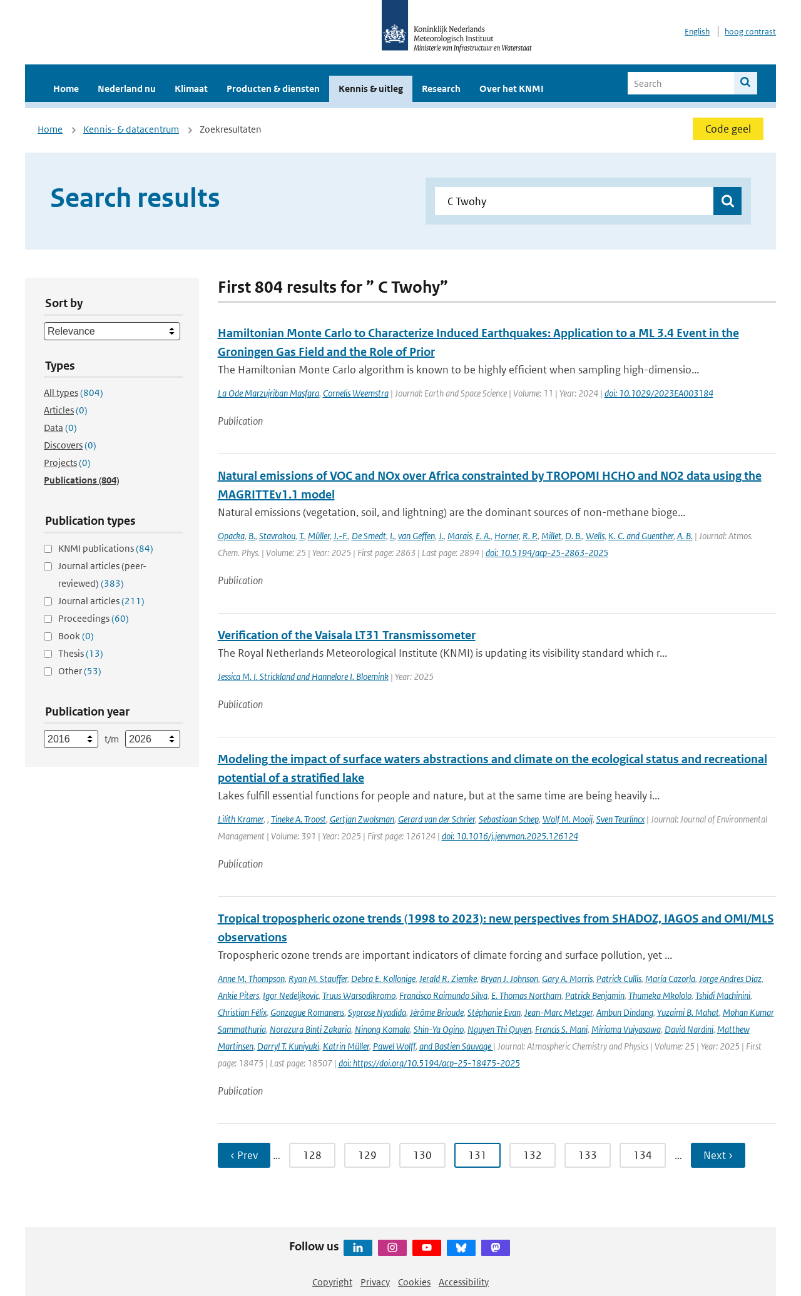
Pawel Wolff (394, 1046)
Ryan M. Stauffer (317, 979)
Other (79, 671)
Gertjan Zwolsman (362, 819)
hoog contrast (750, 31)
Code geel (728, 129)
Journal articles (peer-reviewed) (102, 574)
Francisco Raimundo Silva (443, 995)
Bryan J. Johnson (509, 979)
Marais (459, 536)
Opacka (231, 536)
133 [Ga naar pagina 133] (587, 1155)
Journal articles (101, 601)
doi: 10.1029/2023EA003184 (659, 393)
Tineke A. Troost (298, 819)
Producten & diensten (273, 88)
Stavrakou (277, 536)
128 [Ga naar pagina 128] (312, 1155)
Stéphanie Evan (494, 1012)
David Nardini (689, 1029)
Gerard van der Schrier (436, 819)
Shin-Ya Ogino (439, 1029)
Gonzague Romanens (307, 1012)
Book (76, 636)
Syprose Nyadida (377, 1012)
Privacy (375, 1282)
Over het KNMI (511, 88)
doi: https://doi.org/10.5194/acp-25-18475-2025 (429, 1063)
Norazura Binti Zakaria (310, 1029)
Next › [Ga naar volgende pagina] (718, 1155)
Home (66, 88)
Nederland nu (127, 88)
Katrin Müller (346, 1046)
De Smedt (369, 536)
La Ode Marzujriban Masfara (268, 393)
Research (441, 88)
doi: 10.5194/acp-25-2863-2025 (547, 553)
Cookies (414, 1282)
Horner (506, 536)
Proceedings (93, 618)
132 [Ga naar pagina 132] (532, 1155)
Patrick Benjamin (595, 995)
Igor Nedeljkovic (291, 995)
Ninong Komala (382, 1029)
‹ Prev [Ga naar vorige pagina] (244, 1155)
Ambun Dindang (624, 1012)
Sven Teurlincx (620, 819)
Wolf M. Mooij (568, 819)
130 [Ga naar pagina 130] (422, 1155)
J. (441, 536)
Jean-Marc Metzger (558, 1012)
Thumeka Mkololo (659, 995)
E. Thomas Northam (526, 995)
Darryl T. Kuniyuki (288, 1046)
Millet (551, 536)
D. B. (573, 536)
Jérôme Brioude (437, 1012)
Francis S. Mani (561, 1029)
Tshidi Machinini (722, 995)
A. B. (685, 536)
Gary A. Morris (567, 979)
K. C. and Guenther (640, 536)
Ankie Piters (238, 995)
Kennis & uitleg (371, 88)
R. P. (530, 536)
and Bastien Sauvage (456, 1046)
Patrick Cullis (618, 979)
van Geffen (416, 536)
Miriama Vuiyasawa (626, 1029)
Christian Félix (242, 1012)
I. (392, 536)
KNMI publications (105, 548)
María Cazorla (670, 979)
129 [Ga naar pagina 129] (367, 1155)
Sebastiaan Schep (509, 819)
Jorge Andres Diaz (730, 979)
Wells (595, 536)
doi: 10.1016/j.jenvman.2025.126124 (510, 836)
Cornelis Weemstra (356, 393)
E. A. (483, 536)
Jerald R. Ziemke (448, 979)
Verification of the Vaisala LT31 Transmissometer (347, 635)
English (697, 31)
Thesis (80, 653)
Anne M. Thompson (251, 979)
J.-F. (341, 536)
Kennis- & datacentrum (131, 129)
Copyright (332, 1282)
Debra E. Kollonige (383, 979)
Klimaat (191, 88)
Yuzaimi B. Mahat (688, 1012)
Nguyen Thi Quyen (499, 1029)
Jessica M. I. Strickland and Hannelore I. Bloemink (303, 676)
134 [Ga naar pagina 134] (642, 1155)
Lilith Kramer (240, 819)
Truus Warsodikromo (358, 995)
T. (301, 536)
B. (251, 536)
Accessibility (464, 1282)
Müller (319, 536)
